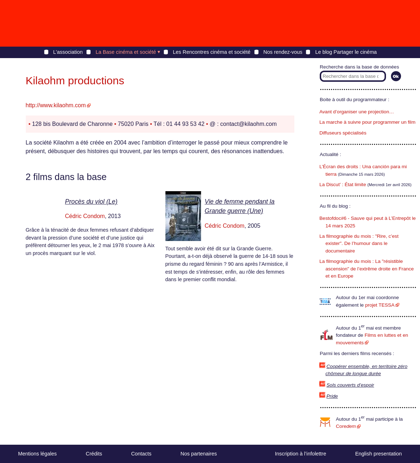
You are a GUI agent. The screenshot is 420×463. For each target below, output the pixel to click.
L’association (68, 52)
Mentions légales (37, 454)
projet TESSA (380, 305)
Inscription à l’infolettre (300, 454)
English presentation (378, 454)
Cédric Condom (85, 216)
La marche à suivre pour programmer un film (367, 122)
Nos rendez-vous (283, 52)
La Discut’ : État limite (342, 184)
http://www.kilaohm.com (56, 105)
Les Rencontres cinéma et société (212, 52)
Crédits (94, 454)
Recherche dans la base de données (359, 67)
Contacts (141, 454)
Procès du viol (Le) (91, 201)
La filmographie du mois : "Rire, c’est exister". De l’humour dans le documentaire (359, 243)
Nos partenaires (198, 454)
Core (346, 426)
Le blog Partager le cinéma (346, 52)
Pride (332, 396)
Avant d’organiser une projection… (356, 111)
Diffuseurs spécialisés (342, 133)
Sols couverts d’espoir (350, 385)
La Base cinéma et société (126, 52)
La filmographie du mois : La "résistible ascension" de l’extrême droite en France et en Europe (366, 269)
